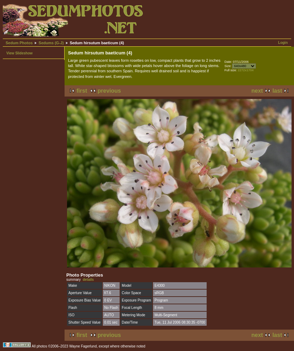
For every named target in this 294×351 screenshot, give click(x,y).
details (88, 280)
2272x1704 (246, 70)
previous (109, 91)
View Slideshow (19, 53)
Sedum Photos (19, 43)
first (81, 91)
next (257, 91)
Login (283, 43)
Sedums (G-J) (51, 43)
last (277, 91)
